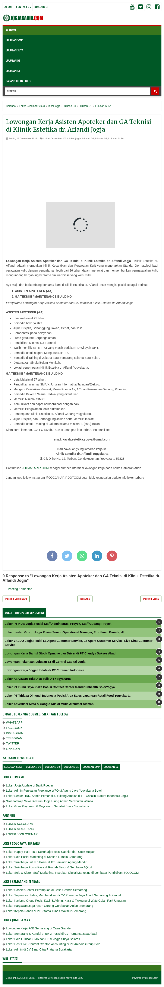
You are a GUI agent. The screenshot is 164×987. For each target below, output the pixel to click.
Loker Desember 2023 (55, 138)
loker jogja (75, 138)
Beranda (85, 598)
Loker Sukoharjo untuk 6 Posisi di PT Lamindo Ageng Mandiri (46, 862)
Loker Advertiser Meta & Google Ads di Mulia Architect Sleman (49, 704)
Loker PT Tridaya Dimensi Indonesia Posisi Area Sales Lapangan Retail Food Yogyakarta (67, 695)
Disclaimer (41, 7)
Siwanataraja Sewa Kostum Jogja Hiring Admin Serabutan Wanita (49, 801)
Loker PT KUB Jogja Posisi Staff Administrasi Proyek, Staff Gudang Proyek (58, 623)
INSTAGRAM (14, 733)
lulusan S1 (101, 138)
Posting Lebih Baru (16, 598)
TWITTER (12, 743)
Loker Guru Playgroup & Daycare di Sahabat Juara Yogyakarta (47, 806)
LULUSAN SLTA (14, 50)
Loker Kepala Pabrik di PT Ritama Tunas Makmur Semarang (46, 911)
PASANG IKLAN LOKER (18, 81)
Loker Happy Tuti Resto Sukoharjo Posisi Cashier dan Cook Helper (50, 851)
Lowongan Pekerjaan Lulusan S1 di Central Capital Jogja (45, 661)
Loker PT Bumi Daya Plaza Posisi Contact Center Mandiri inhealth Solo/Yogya (60, 687)
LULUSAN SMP (14, 40)
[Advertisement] (82, 172)
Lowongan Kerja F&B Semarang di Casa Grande (38, 928)
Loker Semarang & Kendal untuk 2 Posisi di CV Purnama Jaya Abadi (51, 933)
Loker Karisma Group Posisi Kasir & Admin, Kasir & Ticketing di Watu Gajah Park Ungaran (66, 900)
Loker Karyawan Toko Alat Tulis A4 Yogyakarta (38, 678)
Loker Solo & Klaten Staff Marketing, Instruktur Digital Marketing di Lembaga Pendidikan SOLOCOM (72, 872)
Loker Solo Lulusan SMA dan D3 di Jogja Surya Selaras (43, 939)
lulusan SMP (91, 767)
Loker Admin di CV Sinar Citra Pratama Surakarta (39, 949)
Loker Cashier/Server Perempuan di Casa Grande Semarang (46, 890)
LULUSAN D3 (13, 60)
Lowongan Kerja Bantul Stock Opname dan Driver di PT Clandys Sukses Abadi (60, 653)
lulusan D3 (88, 138)
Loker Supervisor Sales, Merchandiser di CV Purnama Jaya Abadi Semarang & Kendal (63, 895)
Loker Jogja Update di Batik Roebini (30, 785)
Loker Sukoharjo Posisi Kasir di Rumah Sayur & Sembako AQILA (49, 867)
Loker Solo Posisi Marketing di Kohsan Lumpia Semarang (44, 857)
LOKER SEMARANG (20, 829)
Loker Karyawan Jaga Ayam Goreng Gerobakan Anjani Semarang (49, 905)
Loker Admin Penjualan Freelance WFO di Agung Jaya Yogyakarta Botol (54, 790)
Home (11, 30)
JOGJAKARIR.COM (35, 468)
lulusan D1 (33, 767)
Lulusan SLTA (116, 138)
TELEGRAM (14, 738)
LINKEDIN (13, 748)
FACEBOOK (14, 728)
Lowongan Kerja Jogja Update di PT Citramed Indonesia (44, 670)
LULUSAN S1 (13, 71)
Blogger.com (151, 978)
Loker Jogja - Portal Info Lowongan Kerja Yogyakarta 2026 (52, 978)
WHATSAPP (14, 722)
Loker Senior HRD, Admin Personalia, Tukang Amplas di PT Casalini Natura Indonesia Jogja (67, 796)
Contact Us (23, 7)
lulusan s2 (111, 767)
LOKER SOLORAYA (19, 824)
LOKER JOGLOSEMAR (22, 834)
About (8, 7)
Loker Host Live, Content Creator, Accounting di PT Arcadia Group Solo (53, 944)
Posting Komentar (20, 589)
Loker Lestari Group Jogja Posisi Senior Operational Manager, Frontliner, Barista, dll (64, 632)
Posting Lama (151, 598)
